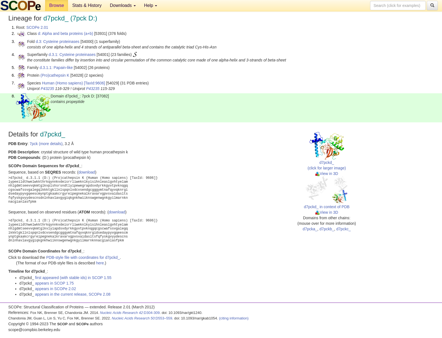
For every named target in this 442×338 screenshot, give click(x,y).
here (100, 263)
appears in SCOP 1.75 (54, 283)
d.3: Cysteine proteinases (57, 41)
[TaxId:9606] (94, 83)
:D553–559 (142, 318)
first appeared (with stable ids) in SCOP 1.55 (73, 277)
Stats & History (87, 5)
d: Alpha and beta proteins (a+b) (65, 33)
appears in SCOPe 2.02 (55, 289)
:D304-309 (130, 313)
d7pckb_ (326, 229)
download (87, 172)
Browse (56, 5)
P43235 (47, 88)
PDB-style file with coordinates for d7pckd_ (83, 257)
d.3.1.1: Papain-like (56, 67)
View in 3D (326, 173)
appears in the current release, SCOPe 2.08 (72, 294)
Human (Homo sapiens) (62, 83)
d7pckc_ (343, 229)
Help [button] (150, 5)
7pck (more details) (46, 143)
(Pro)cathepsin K (54, 75)
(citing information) (234, 318)
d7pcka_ (310, 229)
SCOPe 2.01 (37, 27)
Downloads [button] (123, 5)
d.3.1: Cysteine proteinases (72, 54)
